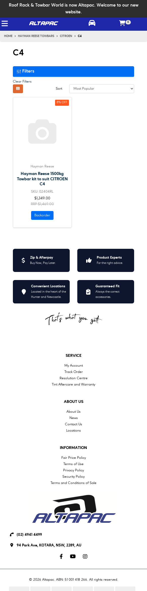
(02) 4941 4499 (29, 535)
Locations (73, 430)
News (73, 418)
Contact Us (73, 424)
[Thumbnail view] (18, 88)
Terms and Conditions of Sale (73, 483)
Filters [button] (25, 71)
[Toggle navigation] (4, 23)
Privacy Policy (73, 470)
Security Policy (73, 476)
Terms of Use (73, 464)
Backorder (42, 215)
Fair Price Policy (73, 458)
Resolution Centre (74, 378)
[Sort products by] (101, 88)
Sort (59, 88)
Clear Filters (22, 81)
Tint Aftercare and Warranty (73, 384)
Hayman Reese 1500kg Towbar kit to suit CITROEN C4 (42, 179)
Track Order (73, 372)
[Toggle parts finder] (92, 24)
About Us (73, 402)
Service (74, 356)
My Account (73, 365)
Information (73, 448)
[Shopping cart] (122, 23)
